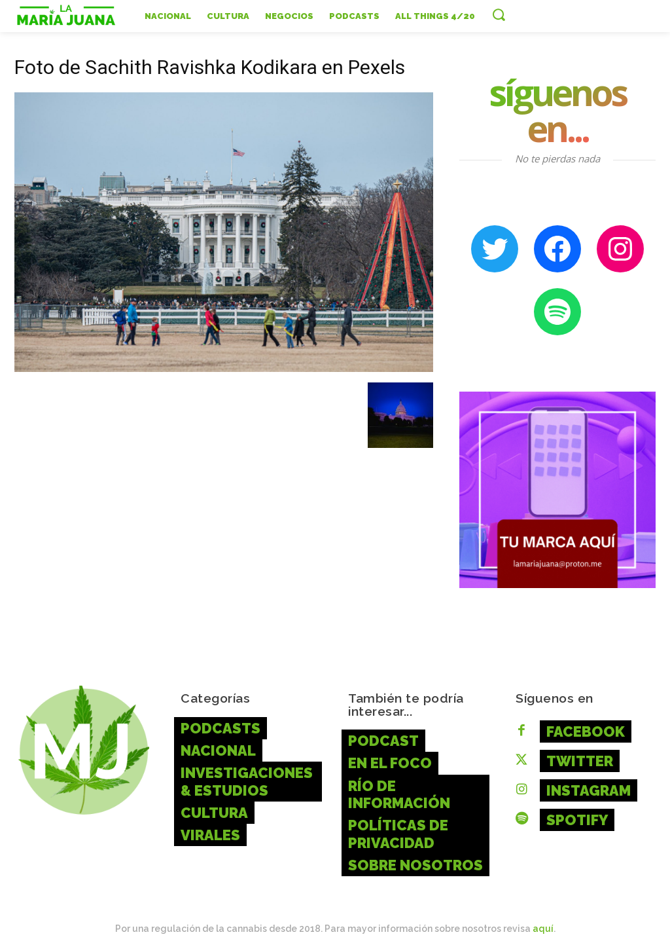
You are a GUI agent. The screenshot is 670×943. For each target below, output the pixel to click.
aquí (543, 916)
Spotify (572, 813)
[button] (498, 14)
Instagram (582, 785)
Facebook (579, 729)
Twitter (575, 757)
